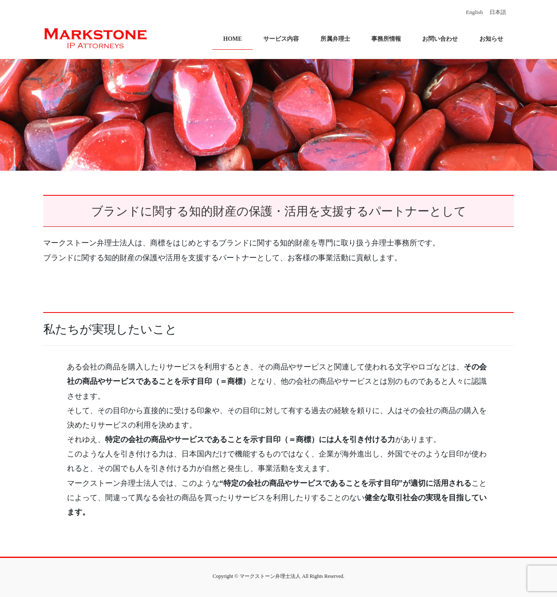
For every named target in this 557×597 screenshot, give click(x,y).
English (474, 12)
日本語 (498, 12)
